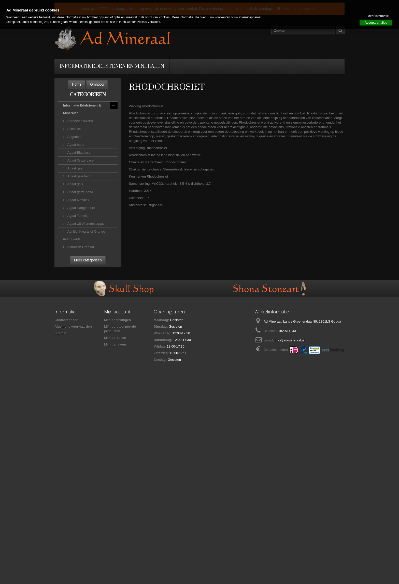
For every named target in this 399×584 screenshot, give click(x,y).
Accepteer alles (376, 22)
